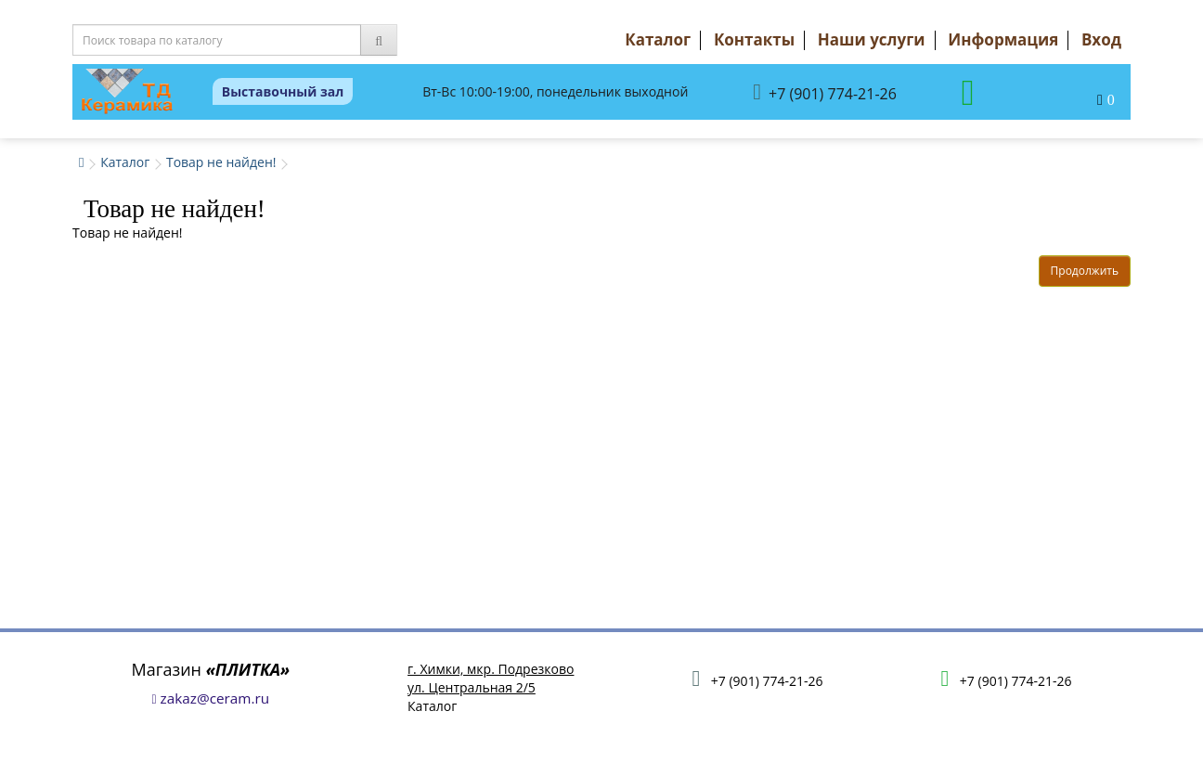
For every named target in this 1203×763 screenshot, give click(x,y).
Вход (1101, 39)
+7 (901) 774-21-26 (825, 92)
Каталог (658, 39)
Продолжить (1085, 270)
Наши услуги (871, 39)
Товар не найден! (221, 162)
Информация (1003, 39)
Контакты (754, 39)
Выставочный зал (283, 91)
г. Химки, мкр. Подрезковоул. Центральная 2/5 (490, 678)
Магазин (211, 669)
